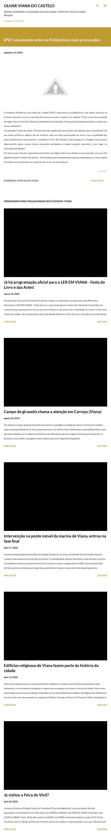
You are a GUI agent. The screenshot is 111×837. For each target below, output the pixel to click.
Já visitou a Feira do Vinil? (26, 795)
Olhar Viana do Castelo (29, 5)
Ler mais (102, 321)
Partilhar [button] (97, 180)
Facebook (19, 20)
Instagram (9, 20)
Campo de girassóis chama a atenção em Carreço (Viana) (52, 411)
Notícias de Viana (27, 180)
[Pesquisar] (97, 6)
